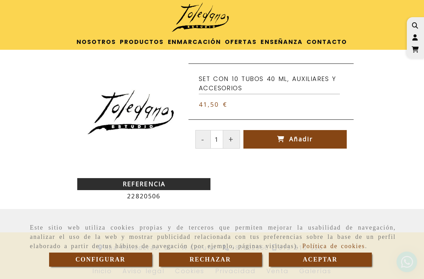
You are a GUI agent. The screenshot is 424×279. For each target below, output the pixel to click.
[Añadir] (295, 139)
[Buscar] (415, 26)
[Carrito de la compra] (415, 50)
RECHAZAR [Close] (210, 259)
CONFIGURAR (101, 259)
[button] (415, 38)
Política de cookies (333, 246)
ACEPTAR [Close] (320, 259)
